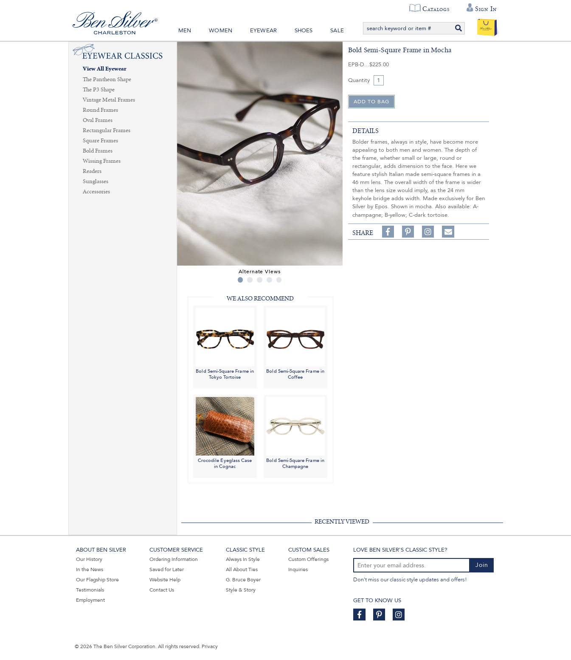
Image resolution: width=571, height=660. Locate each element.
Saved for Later (166, 569)
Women (220, 30)
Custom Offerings (308, 559)
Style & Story (241, 589)
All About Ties (242, 569)
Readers (92, 171)
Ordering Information (173, 559)
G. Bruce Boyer (243, 579)
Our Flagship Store (97, 579)
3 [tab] (259, 280)
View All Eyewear (105, 69)
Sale (337, 30)
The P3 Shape (99, 90)
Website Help (164, 579)
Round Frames (100, 110)
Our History (89, 559)
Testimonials (90, 589)
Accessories (96, 192)
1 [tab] (240, 280)
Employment (90, 600)
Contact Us (161, 589)
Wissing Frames (102, 161)
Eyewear (263, 30)
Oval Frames (98, 120)
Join (481, 565)
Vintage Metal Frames (109, 100)
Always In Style (243, 559)
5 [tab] (279, 280)
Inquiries (298, 569)
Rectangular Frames (106, 130)
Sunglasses (95, 181)
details (365, 130)
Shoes (304, 30)
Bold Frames (98, 151)
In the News (89, 569)
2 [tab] (250, 280)
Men (184, 30)
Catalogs (435, 9)
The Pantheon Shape (107, 79)
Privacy (210, 646)
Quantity (359, 80)
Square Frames (100, 141)
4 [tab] (269, 280)
